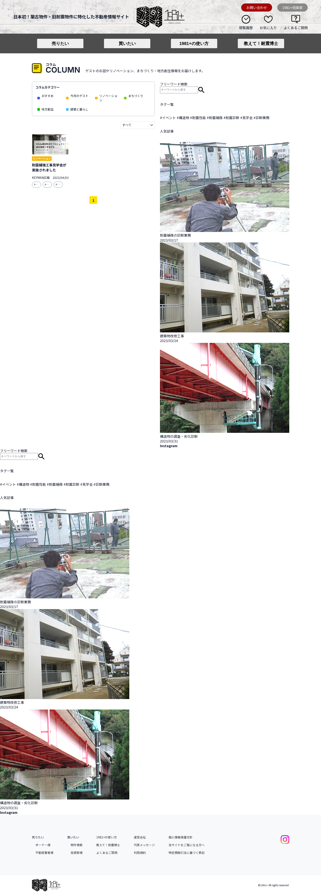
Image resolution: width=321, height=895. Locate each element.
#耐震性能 (198, 117)
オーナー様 (42, 845)
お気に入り (268, 27)
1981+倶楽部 (292, 7)
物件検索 (77, 845)
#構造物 (183, 117)
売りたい (60, 43)
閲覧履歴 (246, 27)
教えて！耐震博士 (261, 43)
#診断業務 (261, 117)
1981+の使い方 (193, 43)
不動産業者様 (44, 853)
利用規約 (140, 853)
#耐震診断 (231, 117)
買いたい (127, 43)
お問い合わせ (256, 7)
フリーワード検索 (173, 84)
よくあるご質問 (296, 27)
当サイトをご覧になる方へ (187, 845)
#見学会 (246, 117)
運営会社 (140, 837)
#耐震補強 (215, 117)
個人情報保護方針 (181, 837)
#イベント (168, 117)
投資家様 (77, 853)
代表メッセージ (144, 845)
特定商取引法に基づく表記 (187, 853)
